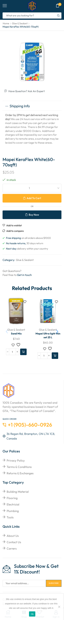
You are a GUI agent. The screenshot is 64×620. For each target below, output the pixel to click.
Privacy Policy (16, 460)
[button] (57, 331)
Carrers (12, 548)
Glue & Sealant (19, 23)
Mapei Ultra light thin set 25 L (47, 335)
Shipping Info (17, 106)
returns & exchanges (20, 473)
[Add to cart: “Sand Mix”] (23, 351)
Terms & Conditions (19, 466)
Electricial (13, 504)
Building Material (18, 491)
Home (6, 23)
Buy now (34, 214)
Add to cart (34, 198)
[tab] (32, 106)
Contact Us (14, 542)
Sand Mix (16, 333)
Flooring (12, 498)
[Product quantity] (12, 351)
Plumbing (13, 511)
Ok (32, 614)
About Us (13, 535)
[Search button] (58, 15)
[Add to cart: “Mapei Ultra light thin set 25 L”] (55, 355)
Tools (10, 517)
